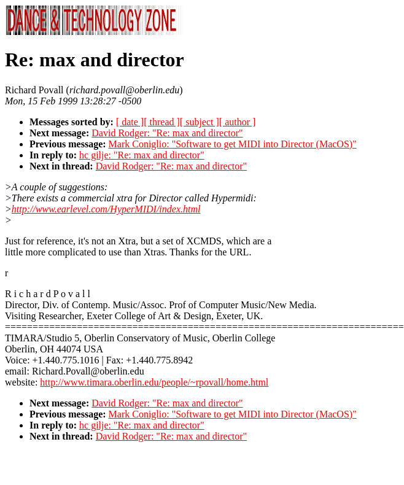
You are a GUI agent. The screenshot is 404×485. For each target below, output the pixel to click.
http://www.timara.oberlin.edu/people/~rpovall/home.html (154, 382)
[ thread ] (162, 122)
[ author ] (237, 122)
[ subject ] (199, 122)
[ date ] (130, 122)
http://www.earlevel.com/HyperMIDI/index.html (106, 209)
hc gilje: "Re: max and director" (141, 155)
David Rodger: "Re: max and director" (167, 133)
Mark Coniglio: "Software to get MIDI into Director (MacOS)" (233, 144)
